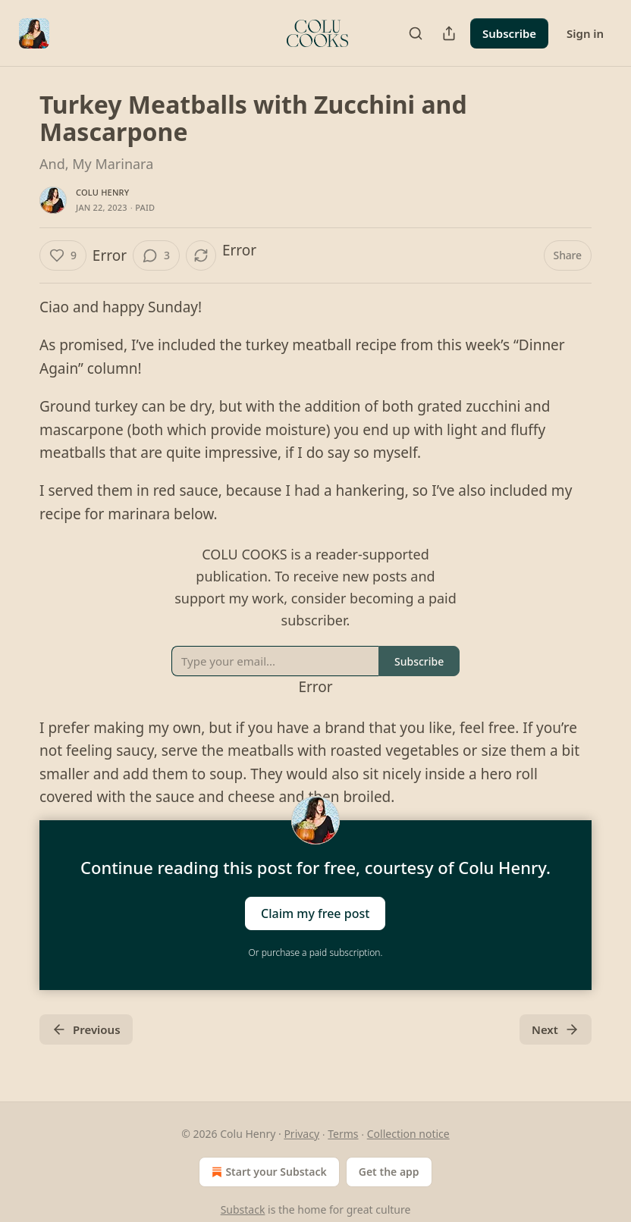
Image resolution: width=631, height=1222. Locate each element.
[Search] (415, 33)
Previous (86, 1029)
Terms (343, 1133)
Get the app (389, 1171)
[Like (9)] (62, 255)
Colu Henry (102, 192)
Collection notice (408, 1133)
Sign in (585, 33)
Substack (243, 1209)
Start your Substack (267, 1172)
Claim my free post (315, 913)
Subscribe (509, 33)
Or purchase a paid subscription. (316, 952)
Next (555, 1029)
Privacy (301, 1133)
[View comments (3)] (156, 255)
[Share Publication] (449, 33)
